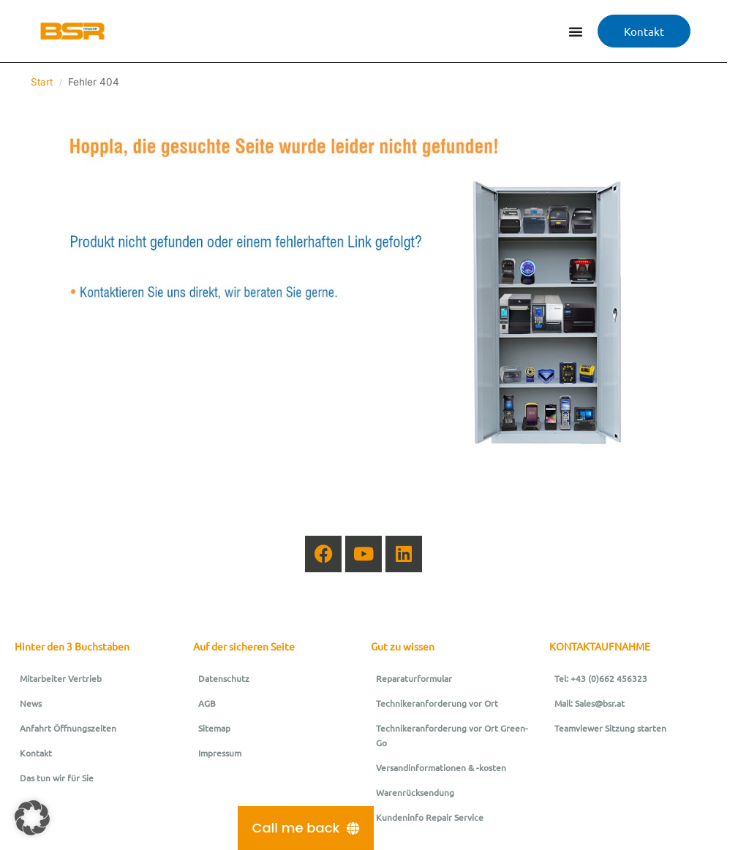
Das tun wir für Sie (57, 777)
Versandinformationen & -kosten (441, 767)
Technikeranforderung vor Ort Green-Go (452, 735)
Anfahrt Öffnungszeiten (68, 728)
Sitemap (214, 728)
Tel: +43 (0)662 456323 (600, 678)
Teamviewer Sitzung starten (610, 728)
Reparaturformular (414, 678)
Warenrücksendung (415, 792)
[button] (32, 818)
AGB (207, 703)
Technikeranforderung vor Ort (437, 703)
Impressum (219, 753)
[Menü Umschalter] (575, 31)
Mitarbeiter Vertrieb (61, 678)
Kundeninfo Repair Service (429, 817)
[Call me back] (306, 828)
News (31, 703)
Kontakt (36, 753)
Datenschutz (223, 678)
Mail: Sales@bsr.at (589, 703)
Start (42, 82)
